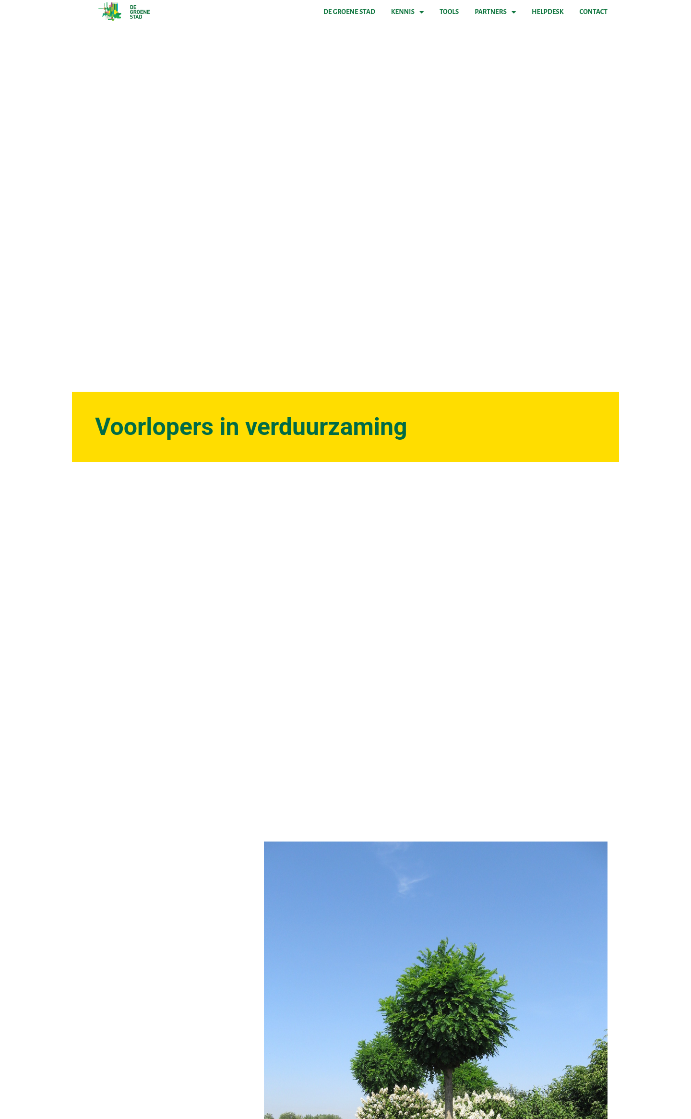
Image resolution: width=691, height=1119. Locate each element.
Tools (449, 11)
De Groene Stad (349, 11)
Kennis (407, 12)
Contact (594, 11)
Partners (495, 12)
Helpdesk (547, 11)
